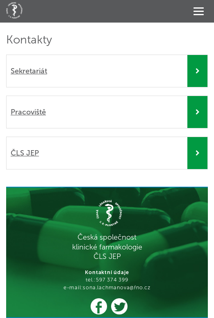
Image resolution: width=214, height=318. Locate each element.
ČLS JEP (25, 153)
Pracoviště (28, 112)
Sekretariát (29, 70)
